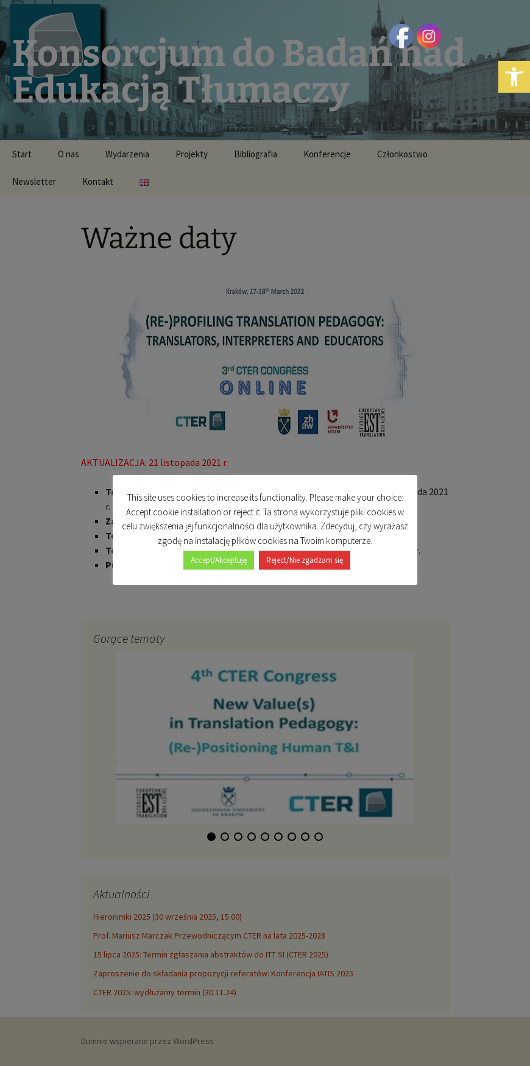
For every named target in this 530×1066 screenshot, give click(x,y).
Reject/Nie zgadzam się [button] (304, 553)
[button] (514, 77)
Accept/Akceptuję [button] (219, 553)
